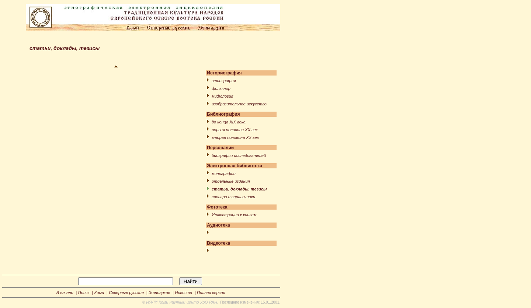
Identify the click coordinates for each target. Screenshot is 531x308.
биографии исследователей (239, 155)
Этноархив (159, 292)
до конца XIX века (229, 122)
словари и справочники (233, 197)
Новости (183, 292)
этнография (224, 80)
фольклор (221, 88)
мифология (222, 96)
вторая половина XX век (235, 137)
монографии (224, 173)
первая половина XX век (235, 129)
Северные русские (126, 292)
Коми (99, 292)
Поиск (84, 292)
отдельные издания (231, 181)
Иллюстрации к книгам (234, 215)
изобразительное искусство (239, 104)
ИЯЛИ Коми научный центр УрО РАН (181, 302)
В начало (64, 292)
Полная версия (211, 292)
